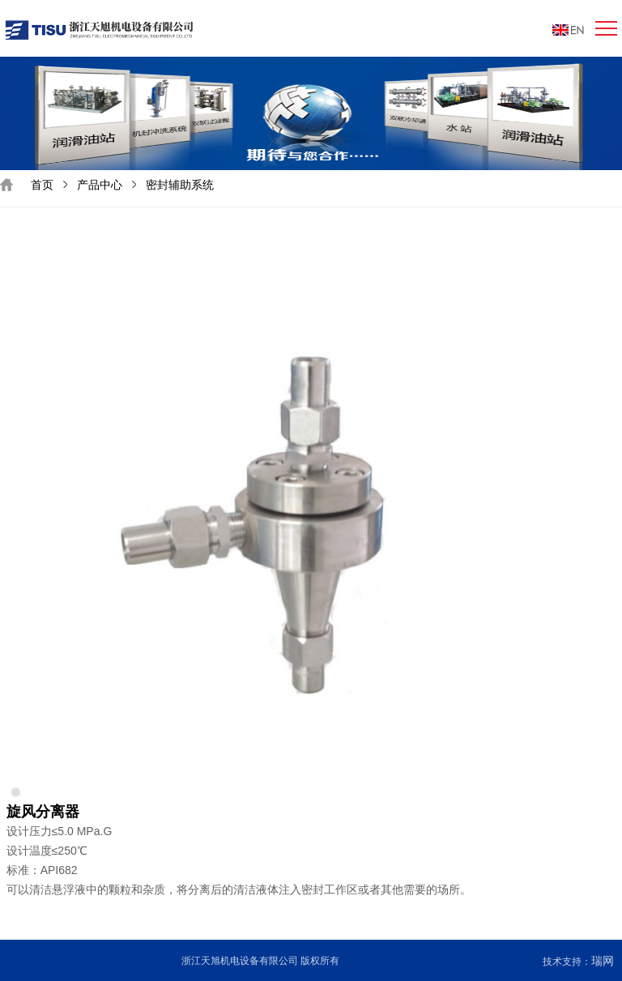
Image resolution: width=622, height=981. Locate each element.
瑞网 (602, 960)
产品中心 (99, 184)
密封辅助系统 (180, 184)
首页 (42, 184)
